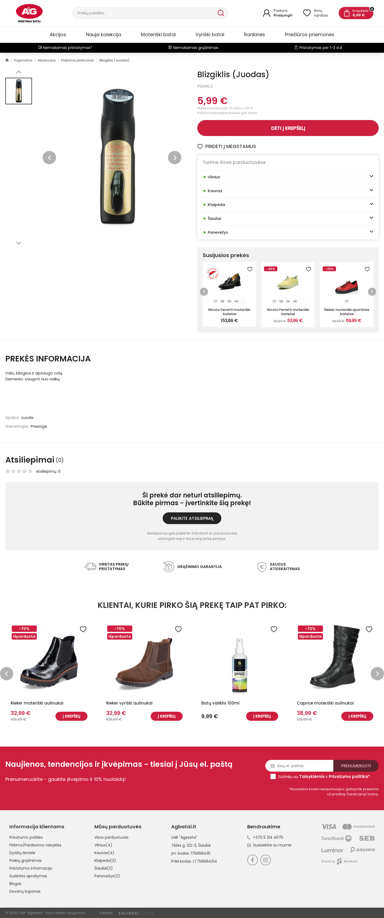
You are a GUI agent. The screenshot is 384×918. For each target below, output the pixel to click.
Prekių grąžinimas (25, 860)
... (243, 301)
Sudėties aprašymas (28, 876)
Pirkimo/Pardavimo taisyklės (35, 845)
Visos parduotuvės (111, 837)
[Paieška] (144, 13)
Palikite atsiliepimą (192, 518)
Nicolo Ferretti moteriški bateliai (229, 311)
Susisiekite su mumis (269, 845)
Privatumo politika (26, 837)
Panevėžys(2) (107, 876)
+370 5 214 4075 (265, 837)
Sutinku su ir (324, 776)
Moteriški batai (158, 34)
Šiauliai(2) (103, 868)
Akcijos (58, 34)
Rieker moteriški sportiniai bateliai (346, 311)
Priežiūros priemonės (309, 34)
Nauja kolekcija (103, 34)
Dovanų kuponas (25, 891)
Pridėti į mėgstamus (226, 146)
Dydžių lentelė (22, 852)
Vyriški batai (209, 34)
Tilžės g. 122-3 (183, 845)
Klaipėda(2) (105, 860)
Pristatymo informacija (30, 868)
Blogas (15, 883)
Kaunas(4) (104, 852)
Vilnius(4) (103, 845)
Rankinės (254, 34)
